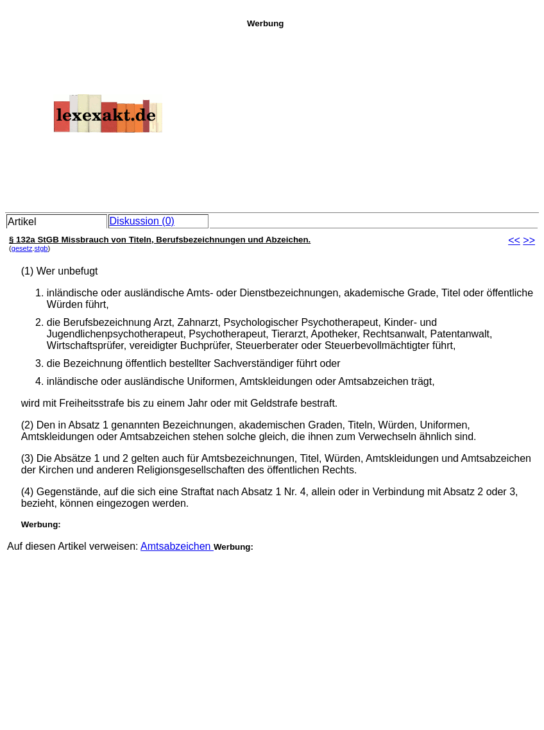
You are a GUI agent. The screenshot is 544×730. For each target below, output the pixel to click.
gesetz (22, 248)
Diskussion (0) (142, 221)
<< (514, 240)
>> (529, 240)
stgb (41, 248)
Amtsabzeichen (177, 546)
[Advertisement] (392, 118)
